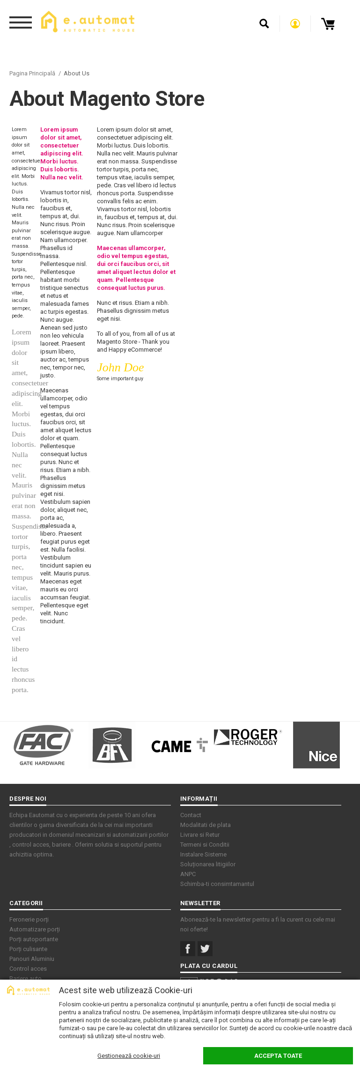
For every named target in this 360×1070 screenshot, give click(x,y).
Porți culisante (28, 948)
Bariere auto (25, 978)
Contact (190, 815)
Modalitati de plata (205, 824)
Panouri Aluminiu (31, 958)
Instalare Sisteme (203, 854)
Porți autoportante (33, 939)
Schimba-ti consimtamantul (217, 883)
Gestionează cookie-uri (128, 1055)
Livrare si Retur (200, 834)
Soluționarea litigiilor (207, 864)
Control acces (28, 968)
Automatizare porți (34, 929)
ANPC (188, 874)
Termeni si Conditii (204, 844)
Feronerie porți (29, 919)
